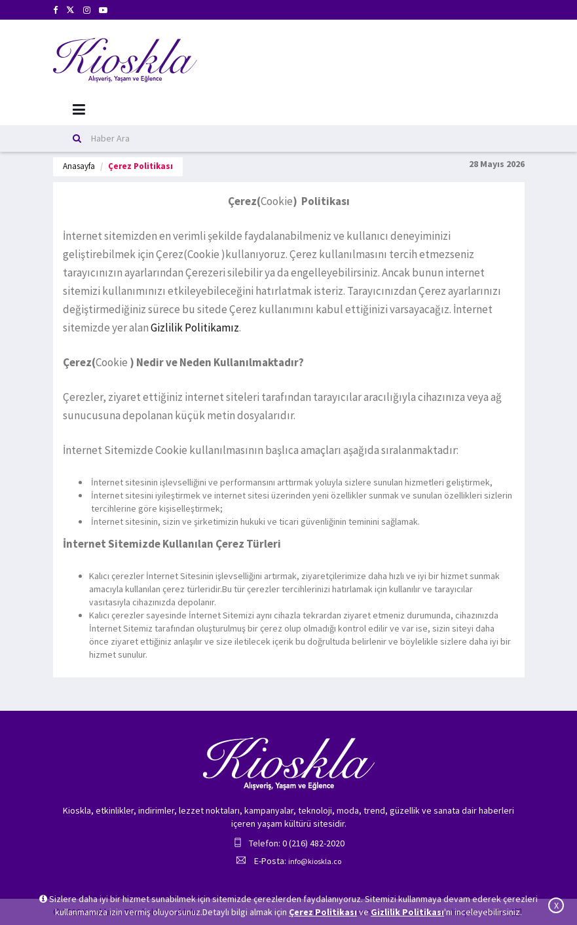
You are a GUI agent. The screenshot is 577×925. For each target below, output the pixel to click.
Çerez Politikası (323, 912)
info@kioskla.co (314, 861)
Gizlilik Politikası (407, 912)
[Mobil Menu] (79, 110)
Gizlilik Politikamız (195, 327)
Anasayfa (79, 166)
